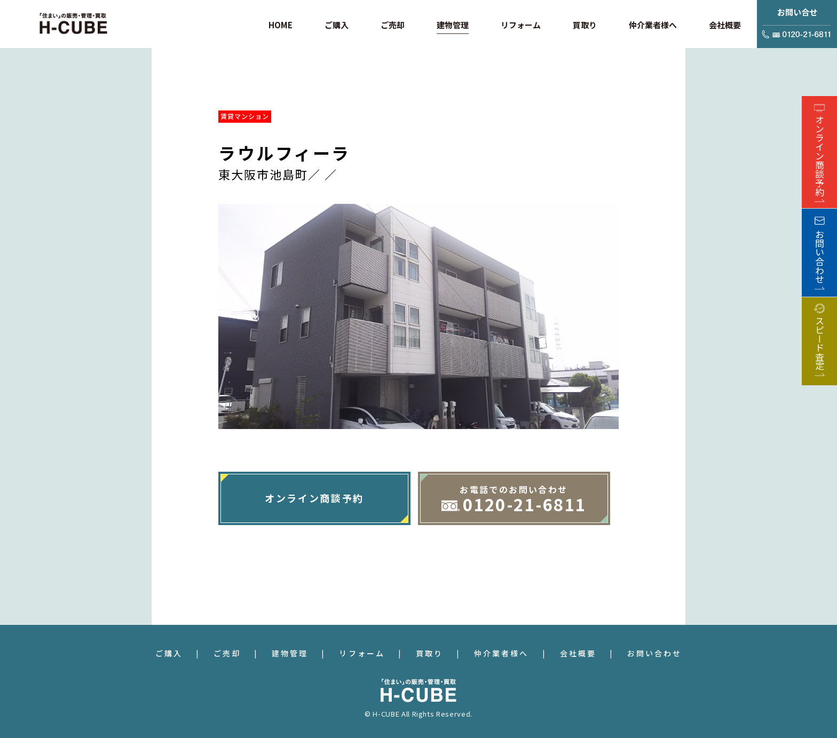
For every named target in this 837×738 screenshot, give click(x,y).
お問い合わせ (654, 653)
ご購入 (169, 653)
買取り (429, 653)
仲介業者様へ (501, 653)
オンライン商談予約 (314, 498)
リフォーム (361, 653)
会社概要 (578, 653)
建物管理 (290, 653)
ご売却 (227, 653)
